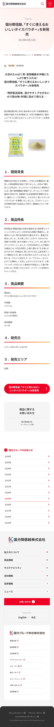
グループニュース (16, 679)
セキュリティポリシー (16, 713)
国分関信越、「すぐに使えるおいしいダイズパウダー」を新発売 (25, 388)
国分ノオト (14, 672)
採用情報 (8, 583)
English (22, 617)
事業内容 (13, 640)
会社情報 (8, 575)
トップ (6, 55)
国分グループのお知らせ (21, 450)
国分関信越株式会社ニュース (21, 55)
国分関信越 (20, 66)
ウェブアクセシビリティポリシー (25, 717)
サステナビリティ (13, 567)
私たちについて (11, 552)
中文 (33, 617)
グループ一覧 (14, 666)
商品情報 (11, 66)
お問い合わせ (15, 685)
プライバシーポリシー (35, 713)
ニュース (8, 591)
